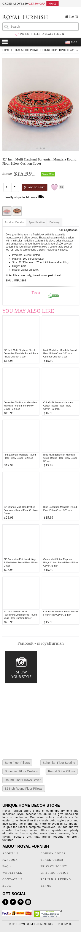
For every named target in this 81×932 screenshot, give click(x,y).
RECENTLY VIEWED (43, 34)
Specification (37, 222)
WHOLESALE (12, 872)
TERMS (46, 885)
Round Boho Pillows (61, 771)
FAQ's (6, 866)
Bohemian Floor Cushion (21, 771)
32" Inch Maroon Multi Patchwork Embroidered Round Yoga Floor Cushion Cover (20, 614)
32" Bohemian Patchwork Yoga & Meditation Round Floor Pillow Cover (21, 562)
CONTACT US (12, 879)
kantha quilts (29, 833)
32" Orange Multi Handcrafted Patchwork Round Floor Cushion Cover (21, 510)
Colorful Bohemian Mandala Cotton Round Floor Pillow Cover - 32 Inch (58, 405)
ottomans (63, 833)
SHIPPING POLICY (55, 872)
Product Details (14, 222)
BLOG (6, 885)
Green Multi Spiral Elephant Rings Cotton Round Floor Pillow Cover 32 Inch (60, 562)
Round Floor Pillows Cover (23, 780)
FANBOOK (10, 859)
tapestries (57, 830)
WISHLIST (25, 34)
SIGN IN (60, 34)
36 (61, 187)
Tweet (36, 292)
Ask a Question (68, 230)
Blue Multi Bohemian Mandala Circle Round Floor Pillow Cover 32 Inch (60, 457)
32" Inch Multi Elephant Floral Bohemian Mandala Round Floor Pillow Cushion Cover (21, 353)
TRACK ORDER (52, 859)
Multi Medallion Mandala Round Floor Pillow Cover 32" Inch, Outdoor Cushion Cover (60, 353)
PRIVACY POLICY (54, 866)
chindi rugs (21, 830)
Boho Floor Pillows (17, 762)
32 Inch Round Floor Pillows (23, 788)
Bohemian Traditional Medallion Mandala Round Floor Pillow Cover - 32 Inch (20, 405)
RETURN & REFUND (56, 879)
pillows (44, 830)
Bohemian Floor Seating (59, 762)
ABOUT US (10, 853)
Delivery (54, 222)
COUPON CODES (53, 853)
